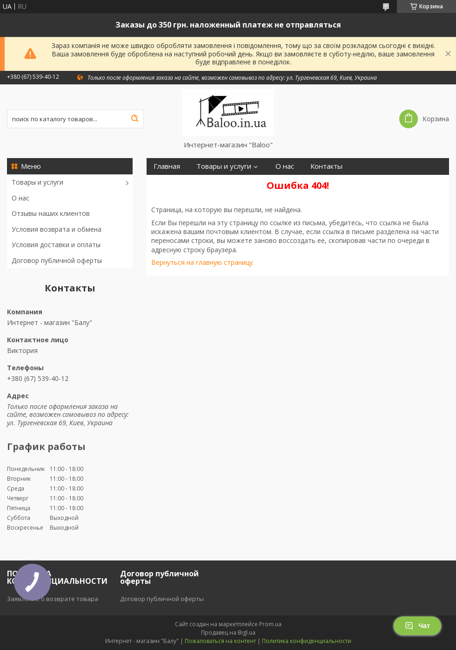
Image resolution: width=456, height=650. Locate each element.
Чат (417, 626)
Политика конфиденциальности (306, 641)
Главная (167, 166)
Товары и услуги (37, 182)
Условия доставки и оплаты (56, 244)
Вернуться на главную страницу (202, 262)
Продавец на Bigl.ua (228, 632)
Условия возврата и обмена (56, 229)
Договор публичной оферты (57, 260)
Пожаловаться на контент (220, 641)
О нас (20, 198)
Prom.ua (270, 624)
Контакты (326, 166)
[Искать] (134, 119)
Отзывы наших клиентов (51, 213)
